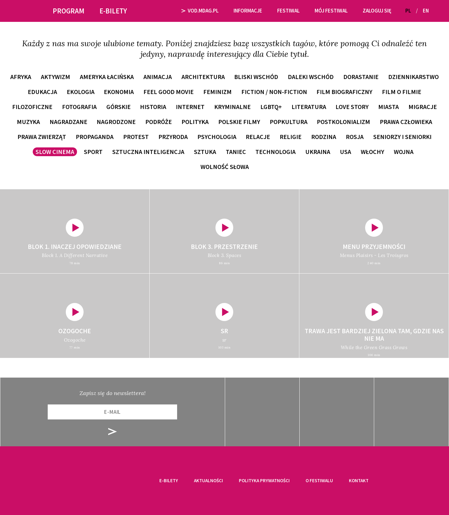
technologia (275, 152)
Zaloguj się (377, 10)
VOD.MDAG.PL (200, 10)
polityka (195, 122)
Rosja (355, 137)
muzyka (28, 122)
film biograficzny (344, 92)
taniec (236, 152)
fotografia (79, 107)
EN (426, 10)
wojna (403, 152)
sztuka (205, 152)
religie (291, 137)
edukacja (42, 92)
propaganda (94, 137)
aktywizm (55, 77)
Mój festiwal (331, 10)
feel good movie (168, 92)
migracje (422, 107)
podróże (158, 122)
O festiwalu (319, 480)
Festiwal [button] (288, 10)
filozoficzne (32, 107)
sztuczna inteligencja (148, 152)
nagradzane (68, 122)
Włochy (372, 152)
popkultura (288, 122)
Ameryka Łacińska (107, 77)
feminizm (217, 92)
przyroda (173, 137)
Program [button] (68, 10)
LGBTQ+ (271, 107)
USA (345, 152)
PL (408, 10)
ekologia (80, 92)
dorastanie (361, 77)
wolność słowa (224, 167)
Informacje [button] (248, 10)
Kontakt (359, 480)
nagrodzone (116, 122)
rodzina (323, 137)
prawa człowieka (406, 122)
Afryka (20, 77)
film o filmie (401, 92)
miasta (388, 107)
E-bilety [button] (113, 10)
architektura (203, 77)
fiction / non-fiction (274, 92)
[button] (435, 10)
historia (153, 107)
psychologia (216, 137)
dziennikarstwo (413, 77)
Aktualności (208, 480)
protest (136, 137)
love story (352, 107)
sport (93, 152)
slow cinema (55, 152)
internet (190, 107)
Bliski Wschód (256, 77)
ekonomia (119, 92)
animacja (157, 77)
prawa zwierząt (41, 137)
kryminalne (232, 107)
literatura (309, 107)
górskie (118, 107)
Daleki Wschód (311, 77)
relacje (258, 137)
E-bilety (168, 480)
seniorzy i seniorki (402, 137)
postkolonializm (343, 122)
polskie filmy (239, 122)
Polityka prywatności (264, 480)
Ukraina (317, 152)
